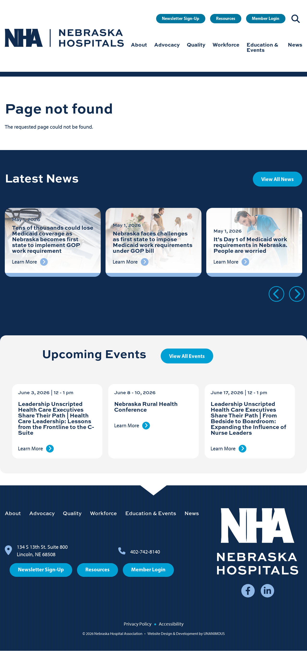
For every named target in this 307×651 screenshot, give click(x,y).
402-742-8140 (145, 552)
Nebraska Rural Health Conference (146, 406)
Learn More (30, 448)
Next (297, 294)
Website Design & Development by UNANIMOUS (186, 633)
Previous (276, 294)
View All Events (187, 356)
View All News (277, 179)
